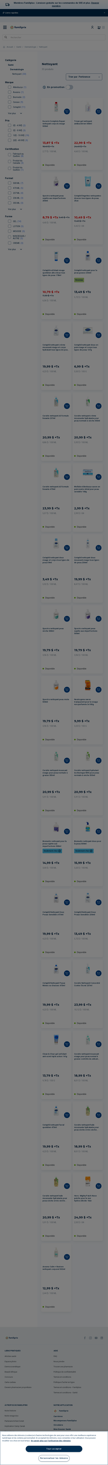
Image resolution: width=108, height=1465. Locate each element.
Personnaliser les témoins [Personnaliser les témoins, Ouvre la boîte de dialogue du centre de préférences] (54, 1458)
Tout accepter (54, 1448)
